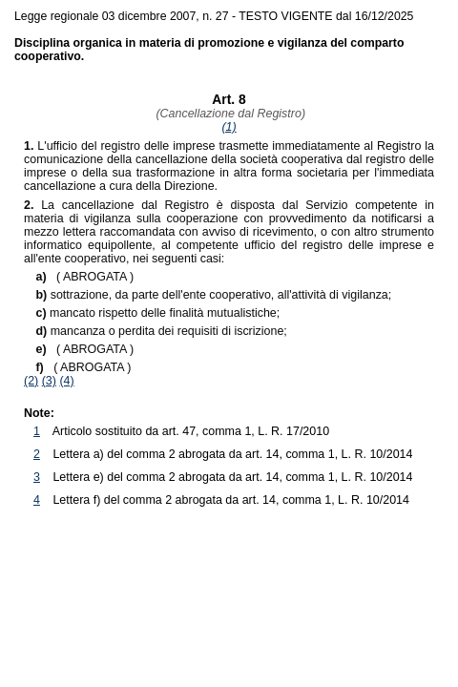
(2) (31, 380)
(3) (49, 380)
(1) (228, 127)
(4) (66, 380)
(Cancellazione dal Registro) (229, 113)
